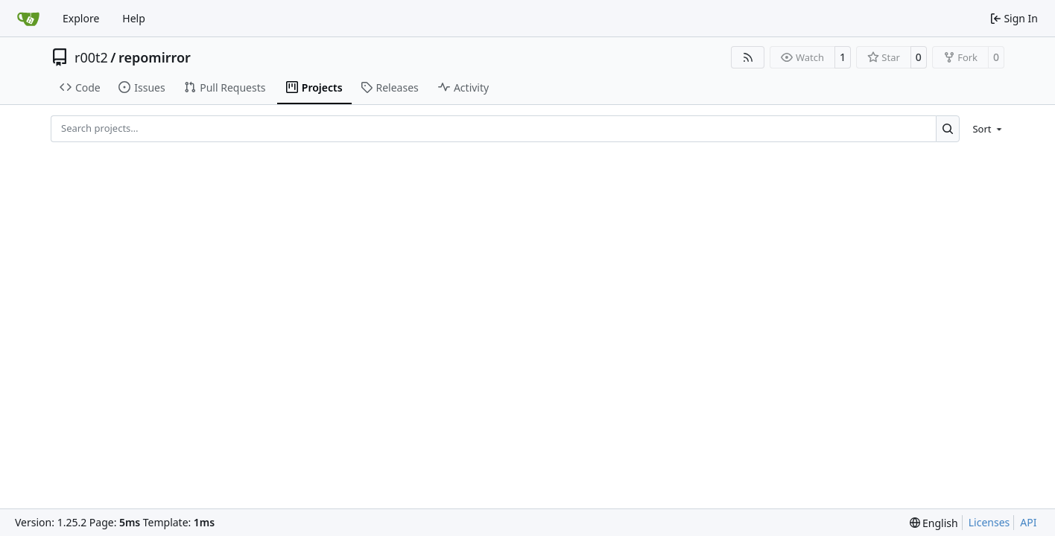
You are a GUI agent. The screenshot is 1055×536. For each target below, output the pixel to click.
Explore (81, 18)
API (1028, 522)
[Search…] (948, 128)
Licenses (989, 522)
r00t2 (91, 57)
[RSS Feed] (748, 57)
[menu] (984, 128)
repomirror (154, 57)
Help (133, 18)
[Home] (28, 18)
